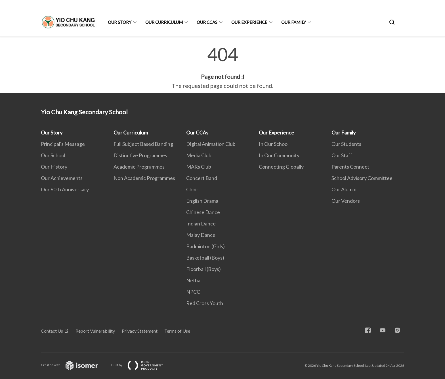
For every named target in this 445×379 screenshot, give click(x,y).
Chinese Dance (203, 212)
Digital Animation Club (211, 144)
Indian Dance (201, 223)
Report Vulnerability (95, 331)
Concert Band (201, 178)
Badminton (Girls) (205, 246)
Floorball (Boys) (203, 269)
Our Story (119, 22)
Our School (53, 155)
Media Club (198, 155)
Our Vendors (345, 201)
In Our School (274, 144)
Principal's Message (63, 144)
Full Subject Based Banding (143, 144)
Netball (194, 280)
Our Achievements (62, 178)
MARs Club (198, 166)
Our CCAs (207, 22)
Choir (192, 189)
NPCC (193, 292)
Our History (54, 166)
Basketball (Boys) (205, 257)
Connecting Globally (281, 166)
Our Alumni (343, 189)
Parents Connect (350, 166)
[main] (222, 67)
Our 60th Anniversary (65, 189)
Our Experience (249, 22)
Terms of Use (177, 331)
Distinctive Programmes (140, 155)
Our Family (293, 22)
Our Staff (341, 155)
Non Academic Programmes (144, 178)
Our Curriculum (164, 22)
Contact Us (52, 331)
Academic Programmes (139, 166)
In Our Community (279, 155)
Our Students (346, 144)
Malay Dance (200, 235)
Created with (74, 365)
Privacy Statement (140, 331)
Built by (141, 365)
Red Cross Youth (204, 303)
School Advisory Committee (361, 178)
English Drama (202, 201)
